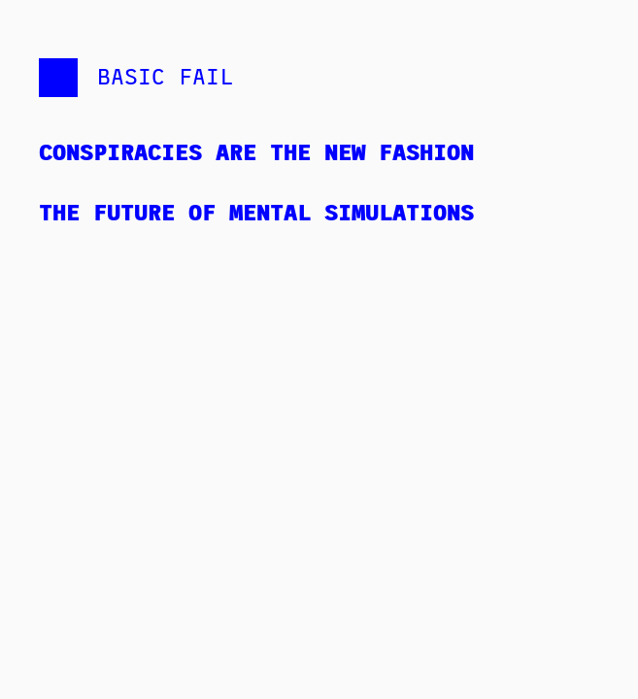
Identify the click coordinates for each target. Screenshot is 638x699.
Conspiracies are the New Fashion (256, 151)
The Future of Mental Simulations (256, 211)
